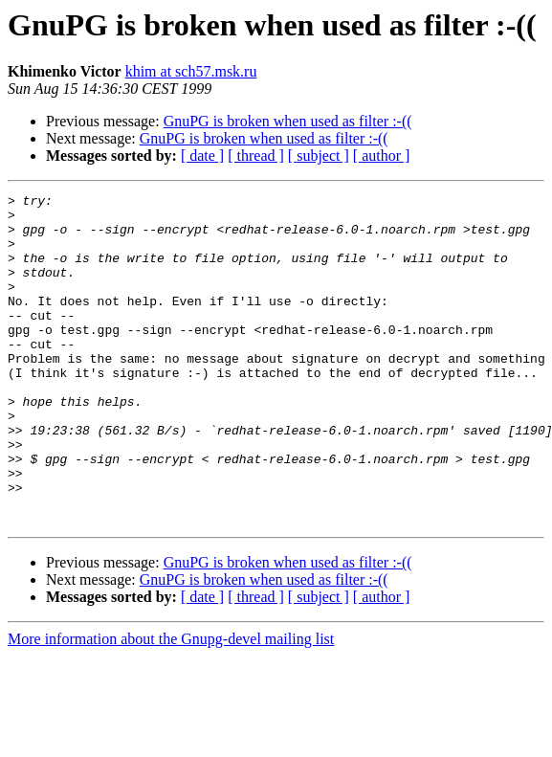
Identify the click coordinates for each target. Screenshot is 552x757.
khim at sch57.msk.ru (191, 71)
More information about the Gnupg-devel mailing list (171, 705)
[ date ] (202, 155)
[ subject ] (318, 155)
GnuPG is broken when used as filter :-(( (288, 121)
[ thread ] (256, 155)
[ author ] (381, 155)
